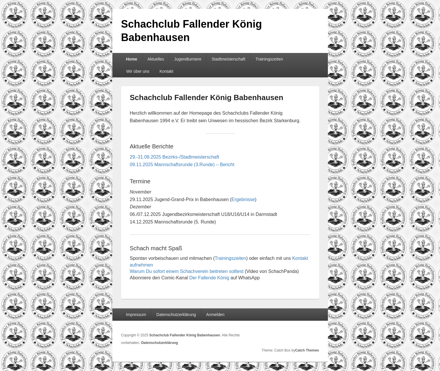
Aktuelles (155, 59)
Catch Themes (307, 350)
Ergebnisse (243, 199)
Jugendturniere (187, 59)
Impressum (136, 314)
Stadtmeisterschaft (228, 59)
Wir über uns (137, 71)
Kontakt (166, 71)
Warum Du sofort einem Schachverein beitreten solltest (187, 271)
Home (131, 59)
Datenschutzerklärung (176, 314)
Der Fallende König (209, 277)
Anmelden (215, 314)
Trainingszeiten (269, 59)
